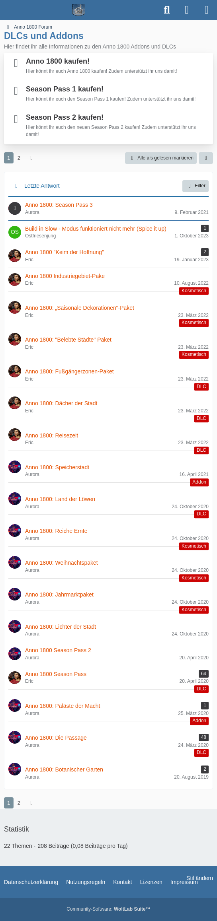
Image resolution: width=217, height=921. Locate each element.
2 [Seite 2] (19, 158)
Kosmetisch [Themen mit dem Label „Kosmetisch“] (194, 290)
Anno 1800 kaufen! (58, 61)
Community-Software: (108, 909)
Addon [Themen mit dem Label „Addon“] (199, 482)
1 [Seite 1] (8, 158)
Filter (195, 186)
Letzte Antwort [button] (42, 186)
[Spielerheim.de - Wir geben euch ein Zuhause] (78, 10)
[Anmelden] (187, 10)
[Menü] (207, 10)
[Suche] (167, 10)
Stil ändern (199, 878)
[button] (206, 158)
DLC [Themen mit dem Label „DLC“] (201, 386)
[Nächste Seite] (32, 158)
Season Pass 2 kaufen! (65, 117)
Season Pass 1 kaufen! (65, 89)
